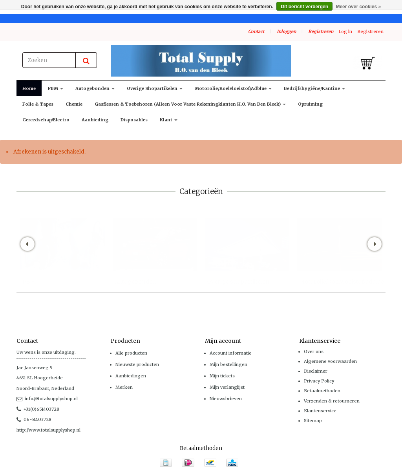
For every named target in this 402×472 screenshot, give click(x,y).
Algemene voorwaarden (330, 361)
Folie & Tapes (37, 104)
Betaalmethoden (322, 390)
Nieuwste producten (137, 364)
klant (168, 120)
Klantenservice (320, 410)
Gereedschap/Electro (45, 120)
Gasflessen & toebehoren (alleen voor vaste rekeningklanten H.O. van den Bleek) (190, 104)
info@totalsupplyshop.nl (47, 398)
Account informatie (231, 353)
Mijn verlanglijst (227, 387)
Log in (345, 31)
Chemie (74, 104)
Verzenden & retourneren (332, 401)
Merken (124, 387)
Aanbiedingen (130, 376)
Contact (256, 31)
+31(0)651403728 (37, 409)
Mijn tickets (222, 376)
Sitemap (313, 420)
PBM (55, 88)
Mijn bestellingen (228, 364)
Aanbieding (95, 120)
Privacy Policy (319, 381)
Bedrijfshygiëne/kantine (314, 88)
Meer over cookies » (358, 6)
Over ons (313, 351)
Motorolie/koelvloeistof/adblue (233, 88)
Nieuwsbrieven (226, 398)
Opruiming (310, 104)
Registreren (320, 31)
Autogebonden (95, 88)
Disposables (134, 120)
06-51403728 (33, 419)
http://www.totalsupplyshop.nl (48, 430)
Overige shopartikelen (155, 88)
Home (29, 88)
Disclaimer (315, 371)
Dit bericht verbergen (304, 6)
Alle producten (131, 353)
